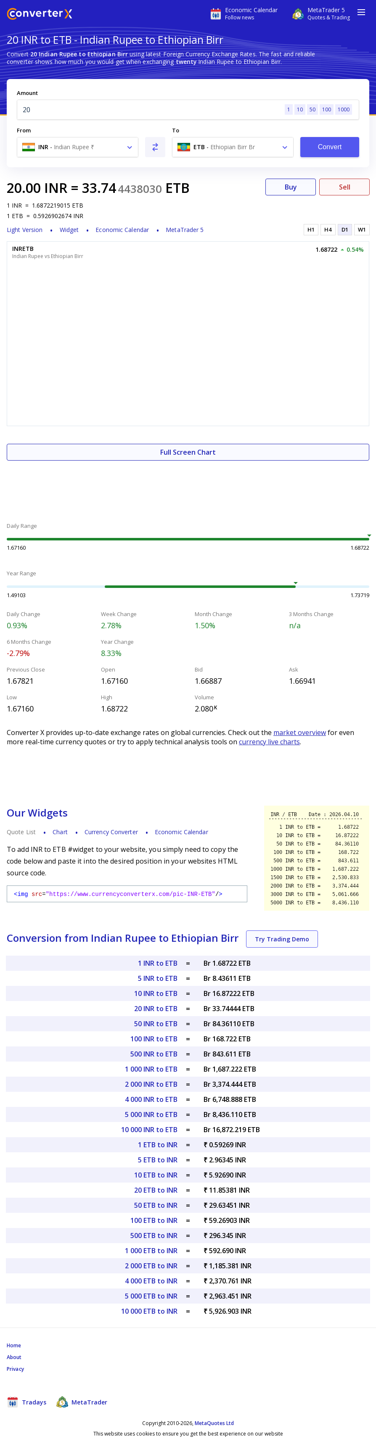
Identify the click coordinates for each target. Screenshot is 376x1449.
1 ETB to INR (157, 1144)
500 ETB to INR (153, 1235)
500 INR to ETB (153, 1054)
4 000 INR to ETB (151, 1099)
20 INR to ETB (155, 1008)
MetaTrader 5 (185, 230)
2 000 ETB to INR (151, 1265)
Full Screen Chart (188, 452)
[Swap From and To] (155, 147)
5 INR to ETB (157, 978)
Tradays (26, 1402)
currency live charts (269, 741)
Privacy (15, 1369)
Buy (291, 187)
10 (300, 109)
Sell (344, 187)
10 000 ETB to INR (149, 1311)
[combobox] (77, 147)
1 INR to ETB (157, 963)
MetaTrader (81, 1402)
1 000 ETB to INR (151, 1250)
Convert (330, 146)
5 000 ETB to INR (151, 1296)
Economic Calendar (122, 230)
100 (326, 109)
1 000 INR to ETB (151, 1069)
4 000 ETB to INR (151, 1281)
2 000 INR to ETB (151, 1084)
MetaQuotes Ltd (214, 1423)
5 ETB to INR (157, 1159)
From (24, 130)
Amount (27, 93)
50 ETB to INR (155, 1205)
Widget (69, 230)
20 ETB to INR (155, 1190)
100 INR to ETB (153, 1038)
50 (312, 109)
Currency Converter (111, 832)
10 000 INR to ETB (149, 1129)
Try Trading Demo (282, 939)
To (175, 130)
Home (14, 1345)
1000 (344, 109)
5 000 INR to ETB (151, 1114)
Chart (60, 832)
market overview (299, 732)
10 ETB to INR (155, 1175)
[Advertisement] (188, 486)
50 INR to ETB (155, 1023)
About (14, 1357)
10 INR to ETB (155, 993)
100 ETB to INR (153, 1220)
